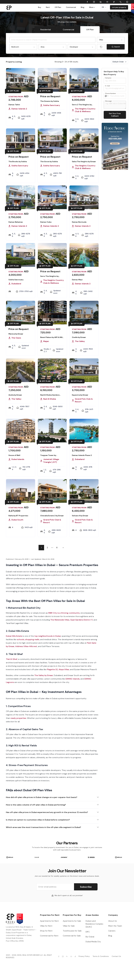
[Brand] (9, 7)
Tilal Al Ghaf (11, 659)
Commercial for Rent (49, 935)
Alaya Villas (64, 669)
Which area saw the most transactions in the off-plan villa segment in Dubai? (43, 827)
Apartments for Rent (49, 921)
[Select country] (106, 96)
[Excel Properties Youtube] (71, 956)
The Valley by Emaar (43, 675)
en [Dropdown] (104, 7)
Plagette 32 (52, 669)
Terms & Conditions (101, 956)
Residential (45, 29)
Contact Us (116, 956)
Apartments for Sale (72, 921)
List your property (119, 7)
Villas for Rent (46, 926)
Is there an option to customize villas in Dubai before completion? (38, 819)
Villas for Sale (69, 926)
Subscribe (86, 886)
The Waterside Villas (59, 620)
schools (20, 639)
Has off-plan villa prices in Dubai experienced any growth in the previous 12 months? (47, 812)
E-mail (107, 86)
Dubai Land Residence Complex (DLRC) (94, 924)
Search (118, 47)
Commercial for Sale (72, 935)
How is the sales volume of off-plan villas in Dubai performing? (36, 804)
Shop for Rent (46, 930)
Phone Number (110, 93)
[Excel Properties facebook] (59, 956)
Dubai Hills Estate (14, 636)
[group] (9, 857)
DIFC (88, 931)
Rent (48, 7)
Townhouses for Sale (72, 930)
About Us (112, 921)
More (92, 7)
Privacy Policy (84, 956)
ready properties (18, 718)
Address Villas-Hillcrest (26, 646)
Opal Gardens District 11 (81, 620)
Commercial (71, 7)
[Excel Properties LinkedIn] (67, 956)
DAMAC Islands (73, 679)
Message (108, 101)
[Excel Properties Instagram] (63, 956)
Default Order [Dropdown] (120, 62)
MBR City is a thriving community (64, 613)
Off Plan (58, 7)
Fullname (108, 78)
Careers (111, 930)
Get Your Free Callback (115, 114)
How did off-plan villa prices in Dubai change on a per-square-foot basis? (41, 797)
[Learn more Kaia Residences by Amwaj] (115, 146)
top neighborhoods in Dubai (47, 636)
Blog (82, 7)
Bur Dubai (90, 936)
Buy (39, 7)
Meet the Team (115, 926)
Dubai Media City (93, 941)
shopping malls (32, 639)
